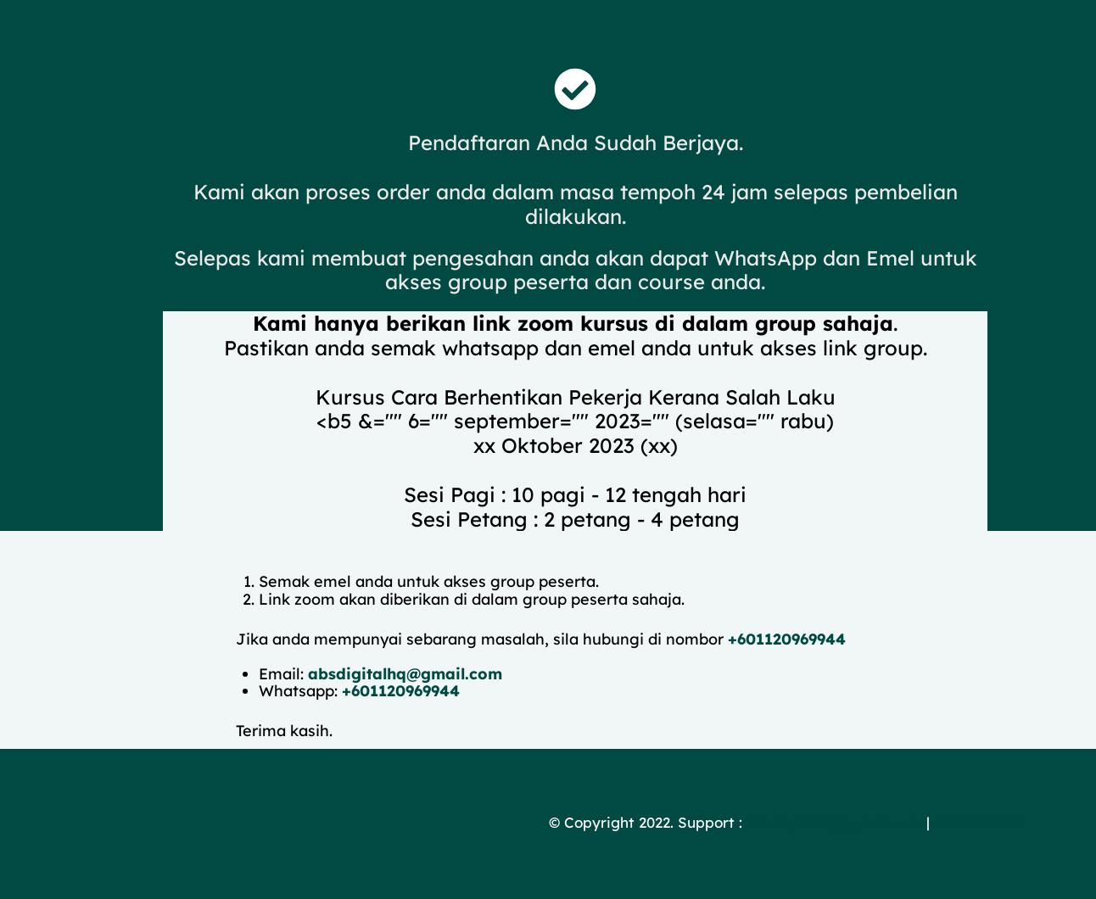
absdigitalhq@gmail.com (405, 674)
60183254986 (978, 822)
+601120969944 (787, 639)
